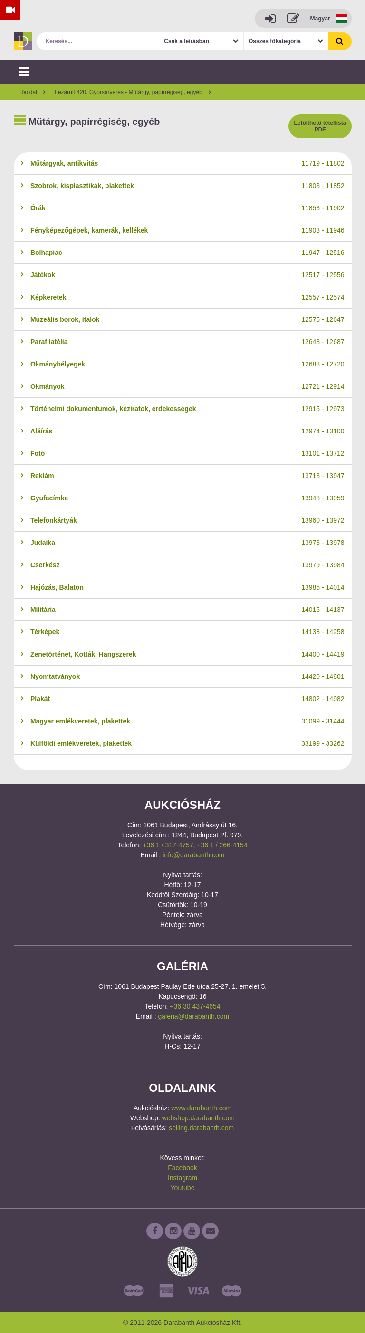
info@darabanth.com (193, 855)
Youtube (183, 1188)
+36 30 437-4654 (195, 1006)
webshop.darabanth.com (198, 1118)
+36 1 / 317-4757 (168, 845)
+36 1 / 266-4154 (222, 845)
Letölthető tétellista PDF (320, 126)
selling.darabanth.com (201, 1128)
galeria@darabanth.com (194, 1016)
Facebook (182, 1168)
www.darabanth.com (201, 1108)
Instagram (182, 1178)
